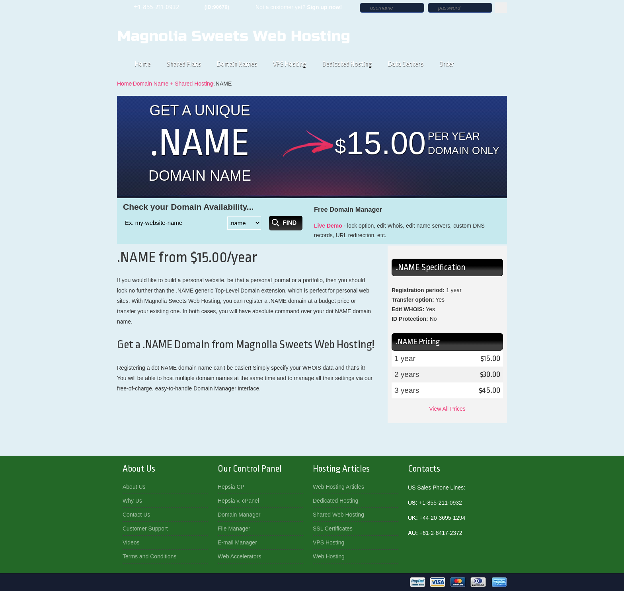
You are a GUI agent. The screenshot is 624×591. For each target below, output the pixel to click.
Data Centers (405, 64)
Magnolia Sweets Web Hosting (233, 36)
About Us (134, 487)
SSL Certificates (333, 528)
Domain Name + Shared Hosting (173, 83)
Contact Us (136, 514)
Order (446, 64)
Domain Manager (239, 514)
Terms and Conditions (149, 556)
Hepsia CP (231, 487)
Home (143, 64)
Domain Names (237, 64)
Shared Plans (184, 64)
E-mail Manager (237, 542)
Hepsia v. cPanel (238, 500)
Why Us (132, 500)
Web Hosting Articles (338, 487)
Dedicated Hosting (347, 64)
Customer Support (145, 528)
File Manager (234, 528)
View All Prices (447, 409)
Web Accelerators (239, 556)
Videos (131, 542)
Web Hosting (329, 556)
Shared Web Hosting (338, 514)
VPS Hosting (289, 64)
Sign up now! (324, 7)
